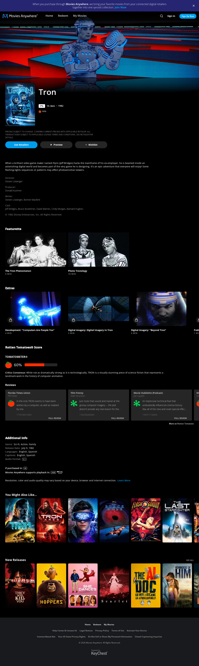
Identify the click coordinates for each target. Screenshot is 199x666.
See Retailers (21, 144)
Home (49, 16)
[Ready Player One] (83, 520)
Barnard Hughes (75, 208)
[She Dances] (83, 585)
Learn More (123, 480)
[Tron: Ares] (51, 520)
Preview (56, 144)
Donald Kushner (13, 190)
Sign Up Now (188, 16)
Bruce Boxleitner (26, 208)
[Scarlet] (114, 585)
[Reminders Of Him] (177, 585)
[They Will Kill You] (20, 585)
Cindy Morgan (58, 208)
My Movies (80, 16)
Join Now (120, 7)
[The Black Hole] (114, 520)
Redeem (63, 16)
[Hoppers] (51, 585)
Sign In (171, 16)
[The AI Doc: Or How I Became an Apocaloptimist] (146, 585)
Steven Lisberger (13, 181)
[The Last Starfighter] (177, 520)
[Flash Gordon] (146, 520)
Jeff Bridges (11, 208)
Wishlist (91, 144)
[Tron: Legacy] (20, 520)
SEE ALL (190, 560)
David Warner (43, 208)
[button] (35, 249)
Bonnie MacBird (32, 199)
